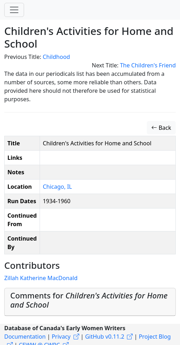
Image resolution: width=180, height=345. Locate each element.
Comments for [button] (89, 300)
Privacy (61, 336)
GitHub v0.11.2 (104, 336)
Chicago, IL (57, 186)
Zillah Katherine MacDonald (40, 278)
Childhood (56, 57)
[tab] (90, 302)
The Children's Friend (148, 65)
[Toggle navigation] (14, 10)
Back (161, 128)
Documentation (25, 336)
